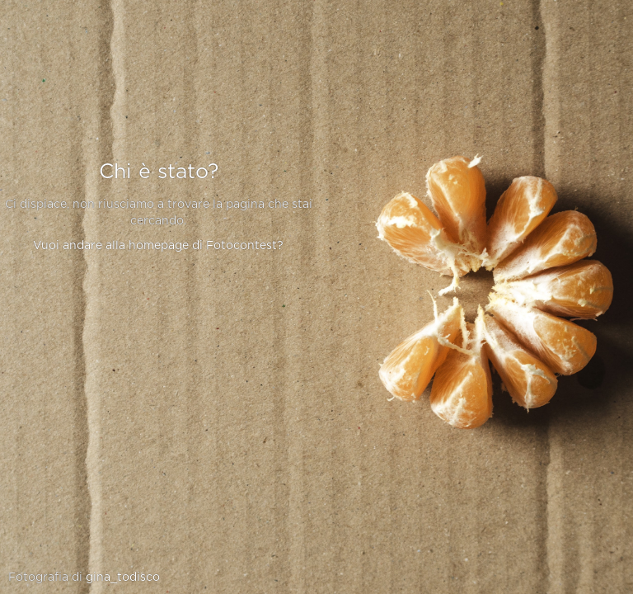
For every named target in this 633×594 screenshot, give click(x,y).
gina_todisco (123, 577)
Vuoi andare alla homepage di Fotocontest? (158, 246)
